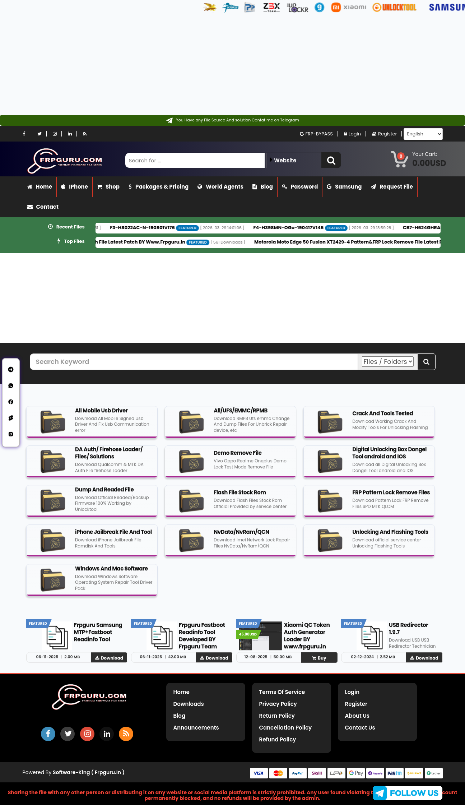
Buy (319, 662)
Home (39, 186)
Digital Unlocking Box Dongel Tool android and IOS (389, 457)
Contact (43, 206)
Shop (108, 186)
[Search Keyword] (194, 361)
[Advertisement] (215, 64)
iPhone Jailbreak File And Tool (113, 536)
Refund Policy (277, 739)
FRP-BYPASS (316, 134)
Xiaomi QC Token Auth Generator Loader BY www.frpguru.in (307, 639)
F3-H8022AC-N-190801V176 (164, 227)
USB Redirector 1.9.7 (408, 632)
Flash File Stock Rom (240, 496)
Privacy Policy (278, 704)
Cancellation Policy (285, 727)
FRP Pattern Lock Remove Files (391, 496)
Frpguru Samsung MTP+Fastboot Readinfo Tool (98, 636)
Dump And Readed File (104, 494)
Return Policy (277, 716)
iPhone (74, 186)
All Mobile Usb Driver (101, 414)
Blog (262, 186)
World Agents (220, 186)
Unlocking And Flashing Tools (390, 536)
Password (300, 186)
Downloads (188, 704)
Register (384, 134)
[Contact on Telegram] (232, 120)
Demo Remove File (237, 457)
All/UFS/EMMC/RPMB (241, 414)
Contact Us (360, 727)
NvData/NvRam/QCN (241, 536)
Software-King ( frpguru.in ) (89, 772)
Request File (392, 186)
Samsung (344, 186)
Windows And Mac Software (111, 573)
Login (352, 134)
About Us (357, 716)
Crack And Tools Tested (382, 417)
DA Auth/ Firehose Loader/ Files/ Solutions (109, 457)
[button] (331, 160)
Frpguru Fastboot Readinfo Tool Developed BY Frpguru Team (202, 639)
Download (109, 662)
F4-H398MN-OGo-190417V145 (310, 227)
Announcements (196, 727)
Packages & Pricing (159, 186)
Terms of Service (282, 692)
